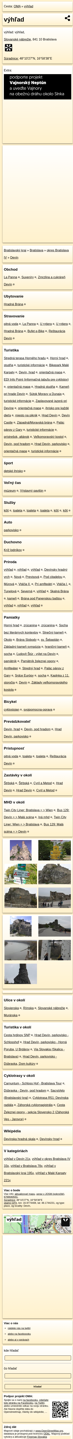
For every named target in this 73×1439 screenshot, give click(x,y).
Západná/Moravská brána (34, 422)
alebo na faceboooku (19, 1333)
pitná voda (11, 324)
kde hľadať (11, 1350)
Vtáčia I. (62, 584)
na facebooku (30, 1400)
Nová (17, 577)
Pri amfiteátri (43, 584)
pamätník (10, 661)
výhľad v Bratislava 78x (27, 1166)
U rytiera (46, 324)
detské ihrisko (13, 471)
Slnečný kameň (53, 632)
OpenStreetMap (31, 236)
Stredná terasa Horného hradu (25, 358)
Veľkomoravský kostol (48, 436)
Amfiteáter (11, 668)
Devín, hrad (27, 372)
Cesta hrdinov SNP (17, 1035)
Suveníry (27, 277)
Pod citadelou (53, 577)
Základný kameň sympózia (22, 646)
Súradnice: (11, 58)
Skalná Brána (59, 591)
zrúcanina (30, 625)
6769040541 (11, 1196)
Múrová (9, 584)
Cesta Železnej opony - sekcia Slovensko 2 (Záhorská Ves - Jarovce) (36, 1112)
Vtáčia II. (25, 584)
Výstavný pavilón (31, 490)
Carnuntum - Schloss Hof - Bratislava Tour (33, 1083)
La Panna (10, 277)
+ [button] (9, 152)
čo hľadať (10, 1368)
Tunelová (10, 591)
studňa (8, 365)
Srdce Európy (24, 675)
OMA (17, 6)
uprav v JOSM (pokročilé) (50, 1193)
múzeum (10, 490)
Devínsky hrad (49, 1139)
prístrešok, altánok (16, 436)
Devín (14, 257)
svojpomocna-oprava (37, 709)
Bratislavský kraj (15, 250)
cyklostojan (11, 709)
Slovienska (11, 1008)
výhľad (28, 6)
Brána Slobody (26, 639)
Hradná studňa (45, 386)
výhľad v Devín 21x (17, 1159)
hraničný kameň (56, 646)
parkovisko (11, 530)
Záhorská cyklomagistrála (34, 1105)
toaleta (17, 510)
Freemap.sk (51, 236)
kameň (12, 598)
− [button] (9, 158)
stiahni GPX (10, 1202)
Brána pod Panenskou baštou (41, 598)
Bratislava (36, 250)
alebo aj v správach (18, 1339)
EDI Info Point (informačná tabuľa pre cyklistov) (36, 379)
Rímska (28, 1008)
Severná (26, 591)
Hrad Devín (49, 415)
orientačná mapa (50, 372)
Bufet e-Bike (35, 331)
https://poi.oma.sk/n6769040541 (20, 239)
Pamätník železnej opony (38, 661)
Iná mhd (44, 817)
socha (8, 654)
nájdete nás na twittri (19, 1328)
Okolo (8, 639)
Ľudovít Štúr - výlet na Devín (36, 654)
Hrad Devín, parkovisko (50, 444)
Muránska (10, 1015)
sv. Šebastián (50, 639)
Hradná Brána (13, 304)
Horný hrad (57, 358)
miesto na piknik (26, 415)
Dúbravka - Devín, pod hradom (25, 1090)
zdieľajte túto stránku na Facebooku (26, 1401)
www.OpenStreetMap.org (49, 1430)
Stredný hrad (31, 668)
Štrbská (9, 783)
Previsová (32, 577)
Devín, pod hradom (17, 444)
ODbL (47, 1433)
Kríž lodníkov (13, 550)
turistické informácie (31, 365)
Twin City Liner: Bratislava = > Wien (28, 810)
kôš (6, 510)
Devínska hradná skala (19, 1139)
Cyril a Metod (42, 783)
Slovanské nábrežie (17, 39)
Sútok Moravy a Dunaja (45, 394)
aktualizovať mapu (25, 1193)
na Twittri (40, 1402)
